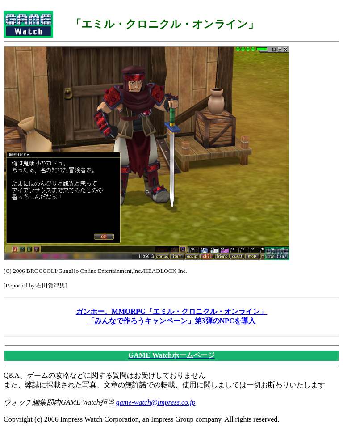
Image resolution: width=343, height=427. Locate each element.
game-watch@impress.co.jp (156, 402)
